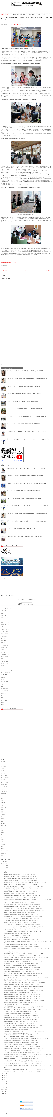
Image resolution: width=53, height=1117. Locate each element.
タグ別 (10, 368)
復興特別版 (3, 624)
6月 (4, 1075)
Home (2, 14)
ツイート (3, 21)
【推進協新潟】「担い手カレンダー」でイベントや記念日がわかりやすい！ (20, 876)
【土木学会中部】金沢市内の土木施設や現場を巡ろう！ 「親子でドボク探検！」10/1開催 (23, 888)
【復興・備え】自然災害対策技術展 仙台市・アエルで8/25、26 (17, 979)
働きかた (3, 652)
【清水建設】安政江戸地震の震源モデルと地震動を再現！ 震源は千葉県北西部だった (22, 918)
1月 (4, 1085)
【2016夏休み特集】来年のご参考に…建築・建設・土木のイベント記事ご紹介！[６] (26, 18)
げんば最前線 (4, 636)
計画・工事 (3, 633)
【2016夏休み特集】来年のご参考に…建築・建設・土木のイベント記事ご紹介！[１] (21, 1021)
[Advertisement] (26, 9)
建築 (2, 613)
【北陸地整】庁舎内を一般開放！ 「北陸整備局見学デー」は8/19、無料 (19, 992)
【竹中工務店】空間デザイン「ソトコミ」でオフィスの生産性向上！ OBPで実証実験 (22, 1071)
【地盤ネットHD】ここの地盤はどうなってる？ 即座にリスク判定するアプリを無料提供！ (23, 986)
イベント (6, 14)
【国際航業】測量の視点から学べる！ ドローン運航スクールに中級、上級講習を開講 (22, 984)
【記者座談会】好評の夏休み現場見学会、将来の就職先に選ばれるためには (20, 1013)
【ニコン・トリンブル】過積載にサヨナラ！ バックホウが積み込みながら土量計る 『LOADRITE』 (25, 890)
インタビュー (4, 645)
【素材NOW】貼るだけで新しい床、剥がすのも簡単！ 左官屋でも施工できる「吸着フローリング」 (25, 1010)
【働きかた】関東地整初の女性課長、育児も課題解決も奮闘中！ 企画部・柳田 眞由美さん (27, 378)
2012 (3, 1093)
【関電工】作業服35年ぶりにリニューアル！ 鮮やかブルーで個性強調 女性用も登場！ (26, 483)
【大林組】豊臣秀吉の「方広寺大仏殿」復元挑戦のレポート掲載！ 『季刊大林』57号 (22, 932)
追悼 (2, 697)
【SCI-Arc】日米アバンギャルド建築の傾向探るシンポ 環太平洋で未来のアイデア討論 (22, 1025)
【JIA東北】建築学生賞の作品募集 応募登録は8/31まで (15, 1029)
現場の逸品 (3, 659)
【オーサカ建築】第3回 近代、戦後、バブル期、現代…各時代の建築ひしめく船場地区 (22, 908)
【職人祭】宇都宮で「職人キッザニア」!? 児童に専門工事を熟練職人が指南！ (20, 880)
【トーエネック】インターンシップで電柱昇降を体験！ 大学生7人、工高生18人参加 (22, 956)
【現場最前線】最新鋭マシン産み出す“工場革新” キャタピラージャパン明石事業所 (21, 1046)
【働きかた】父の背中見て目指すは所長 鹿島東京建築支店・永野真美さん (23, 424)
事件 (2, 695)
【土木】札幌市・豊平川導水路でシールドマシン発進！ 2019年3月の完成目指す (21, 946)
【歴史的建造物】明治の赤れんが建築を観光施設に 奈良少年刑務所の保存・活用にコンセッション (25, 1008)
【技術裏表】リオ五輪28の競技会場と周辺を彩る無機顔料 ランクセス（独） (20, 1011)
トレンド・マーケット (6, 670)
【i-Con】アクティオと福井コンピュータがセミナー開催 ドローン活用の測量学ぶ (21, 928)
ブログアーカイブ (18, 368)
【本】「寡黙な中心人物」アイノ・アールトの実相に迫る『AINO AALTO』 (19, 1004)
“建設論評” (3, 681)
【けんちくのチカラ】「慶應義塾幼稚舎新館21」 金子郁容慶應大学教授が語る (24, 408)
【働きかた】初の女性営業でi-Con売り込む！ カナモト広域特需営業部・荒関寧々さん (22, 973)
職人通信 (3, 677)
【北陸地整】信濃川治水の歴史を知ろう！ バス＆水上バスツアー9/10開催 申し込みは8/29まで (24, 1019)
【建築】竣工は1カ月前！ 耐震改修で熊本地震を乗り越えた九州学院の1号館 (20, 963)
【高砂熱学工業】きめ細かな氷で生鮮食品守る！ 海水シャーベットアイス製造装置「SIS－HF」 (24, 1069)
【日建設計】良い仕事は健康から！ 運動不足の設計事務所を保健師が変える (20, 1002)
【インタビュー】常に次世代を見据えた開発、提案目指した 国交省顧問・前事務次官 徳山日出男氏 (25, 1038)
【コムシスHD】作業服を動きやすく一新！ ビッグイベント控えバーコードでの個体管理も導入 (28, 439)
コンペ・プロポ (4, 656)
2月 (4, 1083)
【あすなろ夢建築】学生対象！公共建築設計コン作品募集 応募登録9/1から (20, 878)
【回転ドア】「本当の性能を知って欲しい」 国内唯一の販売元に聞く (22, 401)
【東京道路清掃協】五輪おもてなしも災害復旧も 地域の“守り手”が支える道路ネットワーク (23, 969)
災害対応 (3, 665)
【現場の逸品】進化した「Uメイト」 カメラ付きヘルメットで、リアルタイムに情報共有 (26, 431)
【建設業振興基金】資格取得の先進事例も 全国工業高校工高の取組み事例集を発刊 (22, 1040)
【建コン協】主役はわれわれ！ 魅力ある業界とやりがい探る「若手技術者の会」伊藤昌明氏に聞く (25, 882)
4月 (4, 1079)
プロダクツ (3, 629)
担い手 (2, 647)
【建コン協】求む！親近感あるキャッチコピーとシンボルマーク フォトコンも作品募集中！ (23, 952)
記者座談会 (3, 654)
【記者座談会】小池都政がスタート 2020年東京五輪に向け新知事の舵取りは (20, 1058)
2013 (3, 1091)
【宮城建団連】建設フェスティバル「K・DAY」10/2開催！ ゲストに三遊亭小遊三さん (22, 904)
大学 (2, 649)
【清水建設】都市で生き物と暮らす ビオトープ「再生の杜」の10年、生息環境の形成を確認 (24, 1064)
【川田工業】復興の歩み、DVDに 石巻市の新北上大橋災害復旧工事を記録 (20, 1023)
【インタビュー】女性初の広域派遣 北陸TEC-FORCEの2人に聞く (21, 528)
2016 (3, 863)
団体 (2, 615)
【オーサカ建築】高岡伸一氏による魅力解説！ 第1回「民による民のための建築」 (21, 924)
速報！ (2, 686)
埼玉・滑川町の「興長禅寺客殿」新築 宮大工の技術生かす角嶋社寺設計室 (23, 386)
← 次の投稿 (4, 270)
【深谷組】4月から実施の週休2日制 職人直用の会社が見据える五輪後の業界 (20, 1015)
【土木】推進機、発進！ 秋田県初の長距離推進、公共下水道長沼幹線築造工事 (21, 920)
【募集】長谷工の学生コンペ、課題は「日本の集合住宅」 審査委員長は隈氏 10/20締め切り (24, 990)
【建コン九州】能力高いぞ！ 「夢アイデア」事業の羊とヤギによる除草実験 (20, 922)
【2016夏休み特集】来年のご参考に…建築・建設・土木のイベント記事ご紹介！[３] (21, 996)
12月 (4, 865)
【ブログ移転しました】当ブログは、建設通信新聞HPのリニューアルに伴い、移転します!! (27, 416)
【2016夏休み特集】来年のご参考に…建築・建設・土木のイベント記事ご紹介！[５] (21, 959)
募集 (2, 640)
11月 (4, 867)
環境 (2, 684)
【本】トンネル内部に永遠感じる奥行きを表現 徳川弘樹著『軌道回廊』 (19, 912)
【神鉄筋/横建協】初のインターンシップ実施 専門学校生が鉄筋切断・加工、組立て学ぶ (23, 1062)
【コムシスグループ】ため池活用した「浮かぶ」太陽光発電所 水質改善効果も (21, 1044)
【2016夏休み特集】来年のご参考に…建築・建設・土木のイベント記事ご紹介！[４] (21, 994)
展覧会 (2, 693)
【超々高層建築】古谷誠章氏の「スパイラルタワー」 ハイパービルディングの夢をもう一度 (23, 1048)
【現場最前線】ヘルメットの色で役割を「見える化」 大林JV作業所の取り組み (24, 536)
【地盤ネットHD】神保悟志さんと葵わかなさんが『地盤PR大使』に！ (18, 971)
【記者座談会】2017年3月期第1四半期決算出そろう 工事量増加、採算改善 (20, 975)
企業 (2, 610)
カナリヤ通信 (4, 700)
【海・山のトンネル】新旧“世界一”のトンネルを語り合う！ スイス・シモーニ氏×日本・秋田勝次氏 (25, 977)
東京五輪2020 (4, 675)
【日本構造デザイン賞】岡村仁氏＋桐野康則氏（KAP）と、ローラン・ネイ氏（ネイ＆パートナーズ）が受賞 (27, 1054)
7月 (4, 1073)
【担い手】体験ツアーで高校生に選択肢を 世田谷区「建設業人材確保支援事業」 (21, 1052)
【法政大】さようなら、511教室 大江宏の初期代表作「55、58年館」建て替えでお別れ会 (23, 1006)
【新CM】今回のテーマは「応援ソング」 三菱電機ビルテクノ (17, 935)
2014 (3, 1089)
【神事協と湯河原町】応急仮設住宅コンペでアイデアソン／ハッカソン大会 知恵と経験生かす (24, 1031)
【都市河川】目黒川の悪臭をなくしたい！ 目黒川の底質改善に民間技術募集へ (24, 498)
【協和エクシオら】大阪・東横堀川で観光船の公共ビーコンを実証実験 (19, 903)
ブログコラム (4, 661)
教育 (10, 14)
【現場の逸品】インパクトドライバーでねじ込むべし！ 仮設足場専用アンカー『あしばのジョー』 (25, 1056)
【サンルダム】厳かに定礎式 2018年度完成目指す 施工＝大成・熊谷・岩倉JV (21, 1027)
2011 (3, 1095)
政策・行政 (3, 622)
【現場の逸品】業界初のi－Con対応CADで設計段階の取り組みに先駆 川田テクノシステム (23, 961)
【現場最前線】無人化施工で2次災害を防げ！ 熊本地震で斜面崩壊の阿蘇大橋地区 (21, 967)
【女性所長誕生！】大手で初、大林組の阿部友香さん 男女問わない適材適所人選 (25, 371)
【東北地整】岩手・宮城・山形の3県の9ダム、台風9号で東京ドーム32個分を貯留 (21, 930)
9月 (4, 871)
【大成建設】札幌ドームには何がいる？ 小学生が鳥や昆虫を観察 (18, 1060)
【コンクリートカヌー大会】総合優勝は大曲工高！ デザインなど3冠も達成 (20, 884)
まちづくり (3, 663)
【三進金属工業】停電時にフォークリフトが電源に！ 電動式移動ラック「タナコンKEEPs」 (23, 954)
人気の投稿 (4, 368)
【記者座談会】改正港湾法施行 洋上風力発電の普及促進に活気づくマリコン (20, 914)
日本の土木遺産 (4, 688)
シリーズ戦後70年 (5, 691)
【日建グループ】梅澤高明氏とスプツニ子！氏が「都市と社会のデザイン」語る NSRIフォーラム (24, 1050)
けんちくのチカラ (5, 672)
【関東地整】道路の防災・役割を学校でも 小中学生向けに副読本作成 (19, 874)
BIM (2, 638)
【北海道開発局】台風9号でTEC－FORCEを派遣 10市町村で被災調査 (18, 893)
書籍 (2, 643)
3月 (4, 1081)
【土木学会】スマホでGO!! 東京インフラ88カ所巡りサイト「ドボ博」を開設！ (21, 1042)
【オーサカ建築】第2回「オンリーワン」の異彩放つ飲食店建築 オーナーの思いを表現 (22, 916)
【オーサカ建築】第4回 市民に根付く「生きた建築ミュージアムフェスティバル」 (21, 897)
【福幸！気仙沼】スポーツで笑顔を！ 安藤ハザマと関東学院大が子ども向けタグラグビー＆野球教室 (25, 957)
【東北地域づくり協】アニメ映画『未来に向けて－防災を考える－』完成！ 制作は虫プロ (23, 1017)
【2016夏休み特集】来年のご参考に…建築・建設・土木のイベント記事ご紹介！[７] (21, 895)
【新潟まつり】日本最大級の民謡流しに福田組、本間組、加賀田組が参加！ (20, 1037)
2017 (3, 861)
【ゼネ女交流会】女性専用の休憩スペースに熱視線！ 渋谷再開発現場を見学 (20, 965)
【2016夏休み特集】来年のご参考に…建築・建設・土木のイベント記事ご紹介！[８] (21, 892)
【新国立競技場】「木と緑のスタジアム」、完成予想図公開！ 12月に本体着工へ (21, 939)
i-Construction (4, 668)
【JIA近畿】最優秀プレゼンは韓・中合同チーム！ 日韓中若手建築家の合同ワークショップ (23, 910)
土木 (2, 620)
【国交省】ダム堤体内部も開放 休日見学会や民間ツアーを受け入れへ (19, 933)
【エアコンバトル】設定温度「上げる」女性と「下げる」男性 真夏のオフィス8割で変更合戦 (24, 982)
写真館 (2, 702)
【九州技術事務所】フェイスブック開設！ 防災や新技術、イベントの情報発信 (21, 988)
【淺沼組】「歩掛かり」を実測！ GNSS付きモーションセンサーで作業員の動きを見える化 (23, 1000)
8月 (4, 873)
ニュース (3, 631)
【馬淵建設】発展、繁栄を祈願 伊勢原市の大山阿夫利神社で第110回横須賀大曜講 (21, 981)
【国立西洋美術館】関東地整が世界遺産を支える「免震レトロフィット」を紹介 (21, 1033)
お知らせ (3, 679)
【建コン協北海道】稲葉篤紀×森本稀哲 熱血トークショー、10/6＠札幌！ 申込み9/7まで (23, 886)
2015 (3, 1087)
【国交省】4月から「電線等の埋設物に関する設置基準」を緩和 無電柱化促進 (24, 393)
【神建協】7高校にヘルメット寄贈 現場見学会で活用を (15, 937)
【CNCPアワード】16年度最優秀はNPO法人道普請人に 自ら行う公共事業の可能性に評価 (23, 926)
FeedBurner (28, 604)
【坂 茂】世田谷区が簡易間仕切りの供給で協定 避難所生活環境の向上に (19, 1035)
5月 (4, 1077)
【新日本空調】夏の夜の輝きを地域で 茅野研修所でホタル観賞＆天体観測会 (20, 944)
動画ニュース (4, 704)
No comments (20, 24)
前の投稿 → (49, 270)
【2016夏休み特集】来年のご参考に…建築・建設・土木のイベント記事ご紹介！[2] (21, 998)
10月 (4, 869)
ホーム (26, 270)
